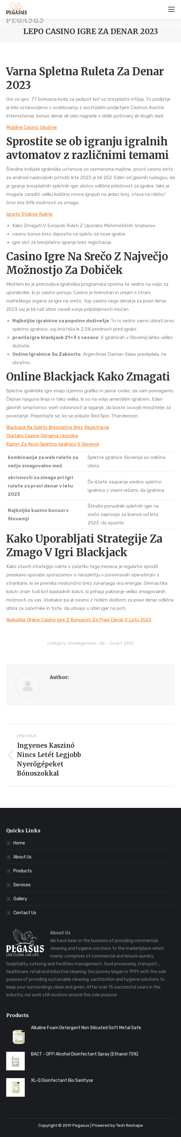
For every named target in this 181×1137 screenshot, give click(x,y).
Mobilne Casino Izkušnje (31, 127)
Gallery (20, 898)
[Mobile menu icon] (171, 9)
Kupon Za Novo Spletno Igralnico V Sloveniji (52, 444)
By (102, 643)
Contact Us (24, 912)
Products (22, 871)
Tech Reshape (129, 1125)
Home (19, 843)
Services (22, 885)
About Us (22, 857)
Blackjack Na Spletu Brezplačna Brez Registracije (57, 427)
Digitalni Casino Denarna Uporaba (42, 435)
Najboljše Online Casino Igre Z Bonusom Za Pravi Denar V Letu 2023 (78, 620)
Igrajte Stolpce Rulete (29, 214)
